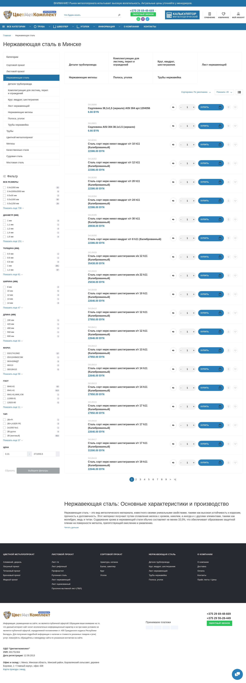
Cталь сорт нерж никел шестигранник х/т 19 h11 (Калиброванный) (117, 463)
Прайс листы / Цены (207, 579)
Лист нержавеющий (18, 106)
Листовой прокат (15, 71)
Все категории (13, 26)
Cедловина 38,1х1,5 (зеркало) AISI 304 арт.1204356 (119, 108)
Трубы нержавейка (18, 124)
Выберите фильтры (38, 470)
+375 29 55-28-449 (219, 618)
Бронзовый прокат (12, 575)
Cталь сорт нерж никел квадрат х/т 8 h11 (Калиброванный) (124, 239)
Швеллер (62, 26)
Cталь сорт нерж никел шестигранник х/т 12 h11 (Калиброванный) (117, 314)
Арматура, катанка (109, 562)
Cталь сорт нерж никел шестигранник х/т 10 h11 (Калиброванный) (117, 295)
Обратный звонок (143, 14)
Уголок (84, 26)
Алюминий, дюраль (12, 562)
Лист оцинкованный (61, 584)
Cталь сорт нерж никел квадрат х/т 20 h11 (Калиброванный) (114, 183)
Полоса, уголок (16, 118)
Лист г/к (55, 562)
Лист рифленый (59, 566)
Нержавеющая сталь (17, 77)
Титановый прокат (11, 571)
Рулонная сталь (59, 575)
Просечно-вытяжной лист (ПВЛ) (67, 588)
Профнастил (58, 571)
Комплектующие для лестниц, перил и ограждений (28, 92)
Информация (106, 26)
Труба (41, 26)
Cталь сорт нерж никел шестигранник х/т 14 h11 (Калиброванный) (117, 370)
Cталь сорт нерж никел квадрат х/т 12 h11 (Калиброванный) (114, 164)
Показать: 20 (223, 92)
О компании (131, 26)
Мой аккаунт (238, 15)
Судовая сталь (14, 156)
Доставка (201, 566)
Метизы (10, 143)
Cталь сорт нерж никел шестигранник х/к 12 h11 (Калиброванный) (117, 258)
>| (175, 479)
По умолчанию (200, 92)
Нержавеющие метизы (20, 112)
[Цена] (15, 454)
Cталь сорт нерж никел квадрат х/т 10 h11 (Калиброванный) (114, 145)
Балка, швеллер (107, 566)
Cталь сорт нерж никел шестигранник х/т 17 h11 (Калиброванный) (117, 407)
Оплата (200, 571)
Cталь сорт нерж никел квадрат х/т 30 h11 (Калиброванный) (114, 220)
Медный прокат (10, 579)
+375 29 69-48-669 (142, 10)
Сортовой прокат (15, 65)
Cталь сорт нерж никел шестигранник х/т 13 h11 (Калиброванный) (117, 351)
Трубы (9, 131)
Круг (102, 571)
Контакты (150, 26)
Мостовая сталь (15, 162)
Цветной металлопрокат (19, 137)
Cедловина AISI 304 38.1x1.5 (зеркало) (111, 127)
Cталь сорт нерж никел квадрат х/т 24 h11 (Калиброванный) (114, 202)
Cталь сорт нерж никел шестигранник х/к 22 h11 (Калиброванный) (117, 276)
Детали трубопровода (20, 84)
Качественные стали (17, 150)
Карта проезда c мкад (14, 669)
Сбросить (10, 470)
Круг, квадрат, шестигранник (23, 99)
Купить (211, 107)
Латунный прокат (11, 566)
